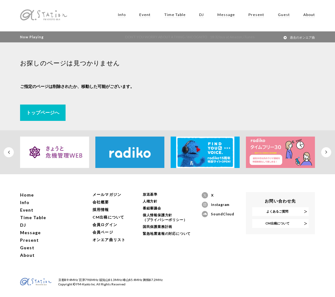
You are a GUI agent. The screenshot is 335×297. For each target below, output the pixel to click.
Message (226, 14)
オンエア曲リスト (109, 239)
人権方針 (150, 201)
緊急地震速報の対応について (167, 233)
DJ (201, 14)
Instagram (220, 204)
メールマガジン (107, 194)
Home (27, 194)
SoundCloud (221, 214)
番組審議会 (152, 208)
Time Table (175, 14)
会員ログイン (105, 224)
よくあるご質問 (277, 211)
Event (145, 14)
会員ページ (103, 232)
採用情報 (101, 209)
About (309, 14)
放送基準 (150, 194)
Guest (284, 14)
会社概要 (101, 202)
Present (256, 14)
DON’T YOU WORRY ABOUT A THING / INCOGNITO (178, 37)
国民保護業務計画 (157, 226)
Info (122, 14)
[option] (54, 152)
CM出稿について (109, 217)
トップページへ (42, 112)
